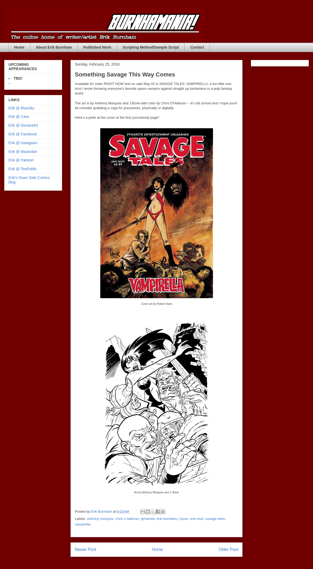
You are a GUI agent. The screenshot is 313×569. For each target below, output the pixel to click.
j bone (183, 519)
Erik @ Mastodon (22, 151)
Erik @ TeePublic (22, 169)
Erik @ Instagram (22, 143)
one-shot (196, 519)
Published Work (97, 47)
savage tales (215, 519)
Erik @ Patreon (21, 160)
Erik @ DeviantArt (23, 125)
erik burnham (167, 519)
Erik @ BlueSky (21, 108)
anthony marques (100, 519)
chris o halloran (127, 519)
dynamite (148, 519)
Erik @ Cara (18, 116)
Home (19, 47)
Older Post (228, 549)
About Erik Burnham (54, 47)
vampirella (82, 524)
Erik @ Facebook (22, 134)
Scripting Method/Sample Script (151, 47)
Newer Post (85, 549)
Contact (197, 47)
